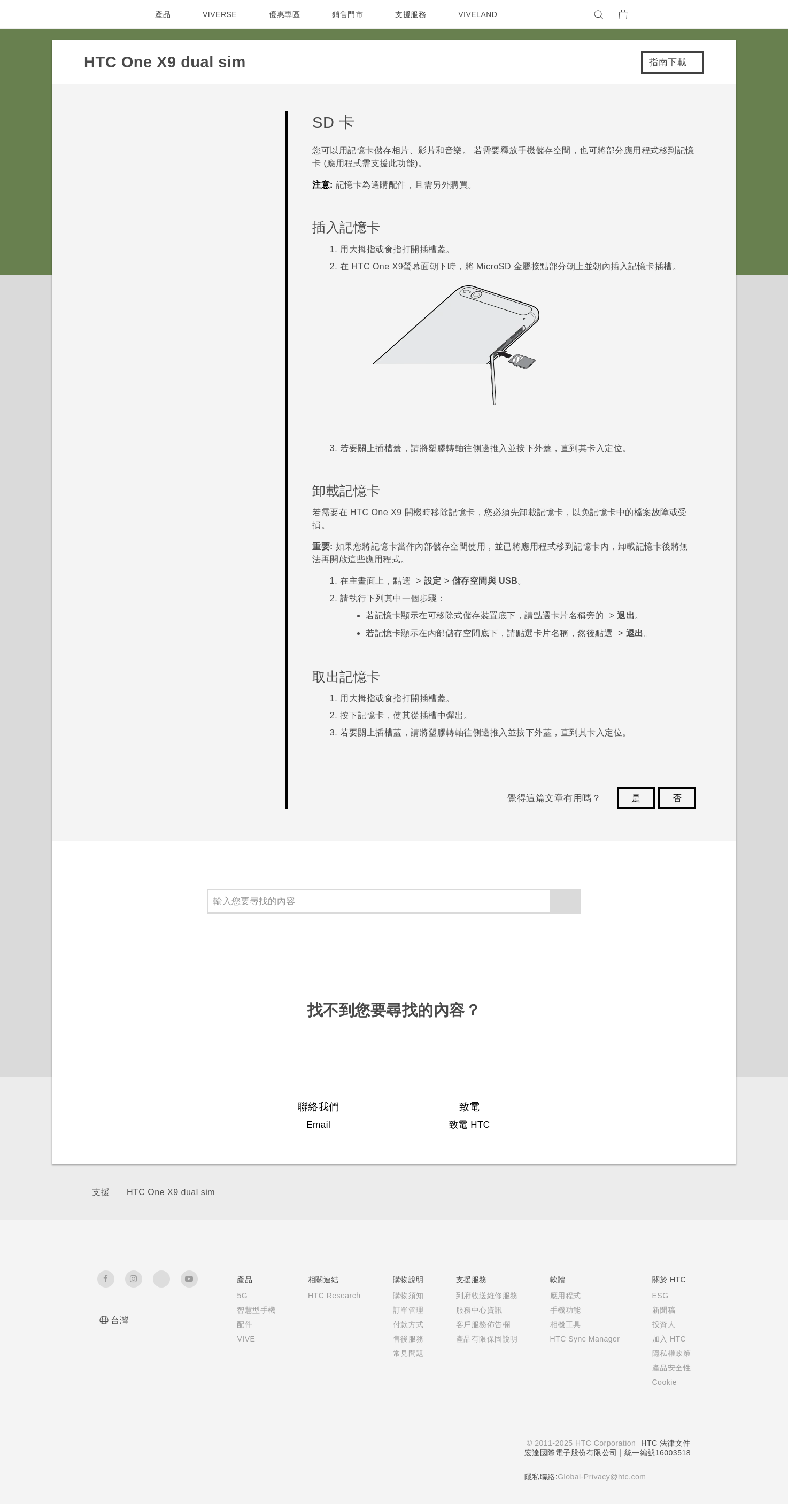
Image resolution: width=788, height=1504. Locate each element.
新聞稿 (664, 1310)
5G (232, 1295)
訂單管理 (402, 1310)
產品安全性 (671, 1368)
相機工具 (559, 1324)
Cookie (665, 1382)
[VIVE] (676, 14)
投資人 (664, 1324)
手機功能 (559, 1310)
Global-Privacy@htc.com (601, 1477)
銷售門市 (350, 14)
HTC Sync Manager (582, 1339)
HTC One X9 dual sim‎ (171, 1192)
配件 (234, 1324)
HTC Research (326, 1295)
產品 (163, 14)
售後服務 (402, 1339)
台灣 (119, 1320)
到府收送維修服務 (481, 1295)
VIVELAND (483, 14)
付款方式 (402, 1324)
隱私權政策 (671, 1353)
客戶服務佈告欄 (477, 1324)
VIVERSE (221, 14)
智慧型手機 (246, 1310)
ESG (660, 1295)
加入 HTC (669, 1339)
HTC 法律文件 (665, 1443)
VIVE (236, 1339)
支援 (101, 1192)
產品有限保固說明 (481, 1339)
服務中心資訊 (473, 1310)
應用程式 (559, 1295)
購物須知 (402, 1295)
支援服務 (413, 14)
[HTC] (110, 14)
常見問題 (402, 1353)
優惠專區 (287, 14)
